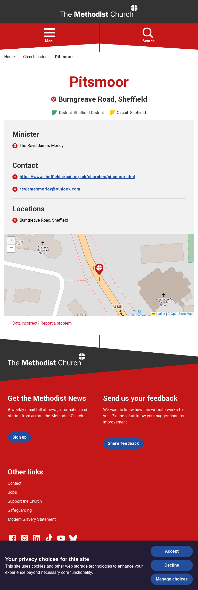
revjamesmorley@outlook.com (50, 189)
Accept (172, 551)
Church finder (35, 56)
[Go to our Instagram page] (24, 538)
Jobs (12, 492)
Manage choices (172, 579)
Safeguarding (20, 510)
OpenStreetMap (182, 314)
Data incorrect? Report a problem (42, 323)
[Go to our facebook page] (12, 538)
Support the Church (25, 501)
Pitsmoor (64, 56)
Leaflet (158, 314)
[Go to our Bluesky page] (73, 538)
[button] (49, 33)
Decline (171, 565)
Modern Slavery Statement (32, 519)
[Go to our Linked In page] (36, 538)
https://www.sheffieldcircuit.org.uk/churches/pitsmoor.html (77, 176)
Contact (14, 483)
